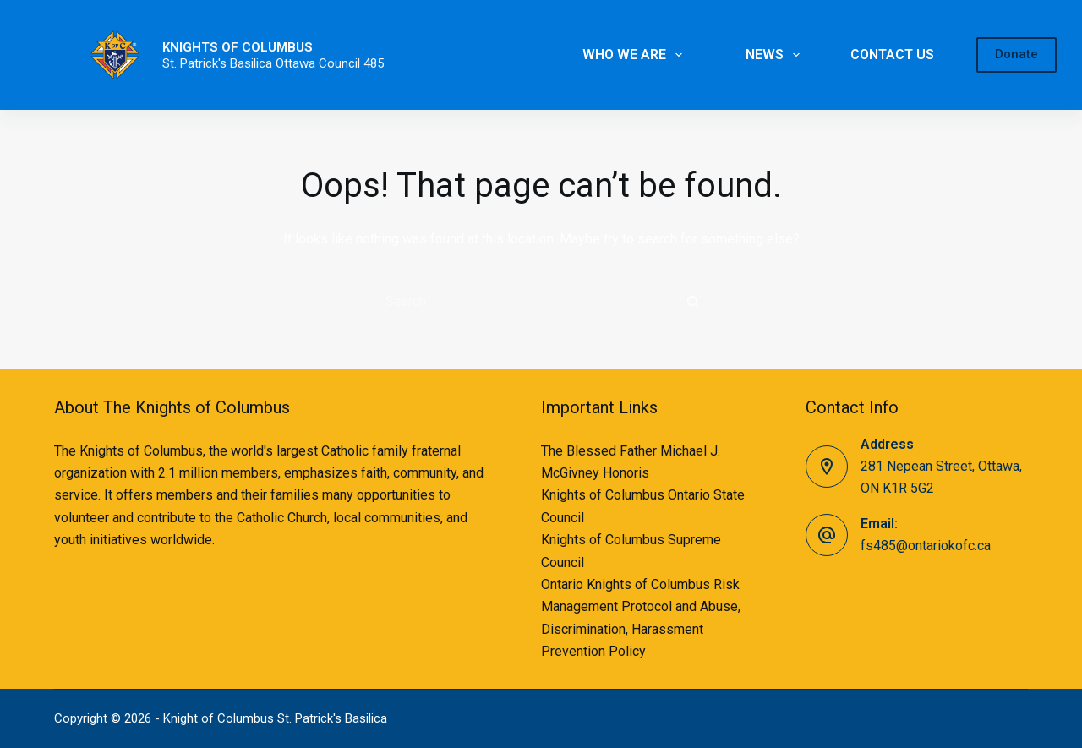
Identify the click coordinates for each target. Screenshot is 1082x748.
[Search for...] (524, 301)
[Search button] (693, 301)
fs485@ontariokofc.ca (926, 546)
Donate (1016, 54)
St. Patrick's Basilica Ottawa (240, 63)
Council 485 (351, 63)
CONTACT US (892, 54)
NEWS (776, 55)
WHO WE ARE (635, 55)
